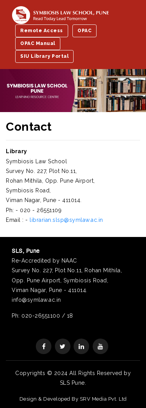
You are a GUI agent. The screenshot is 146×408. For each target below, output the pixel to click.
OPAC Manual (37, 43)
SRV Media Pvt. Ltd (103, 399)
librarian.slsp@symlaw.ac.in (66, 220)
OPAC (84, 30)
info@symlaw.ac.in (36, 300)
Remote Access (41, 30)
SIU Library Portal (44, 56)
